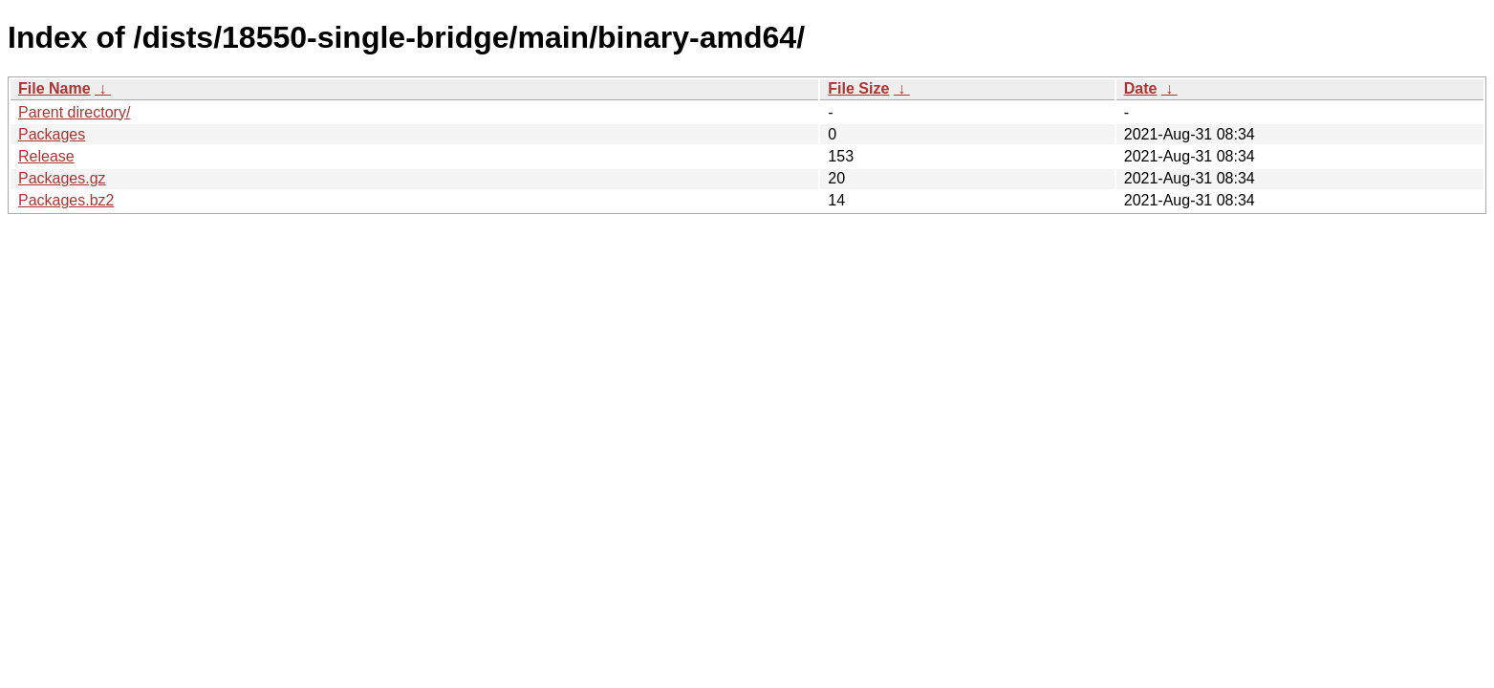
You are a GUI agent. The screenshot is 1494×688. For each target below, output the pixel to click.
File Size (858, 88)
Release (46, 156)
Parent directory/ (74, 112)
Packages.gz (62, 178)
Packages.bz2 (66, 200)
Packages (51, 134)
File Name (54, 88)
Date (1141, 88)
